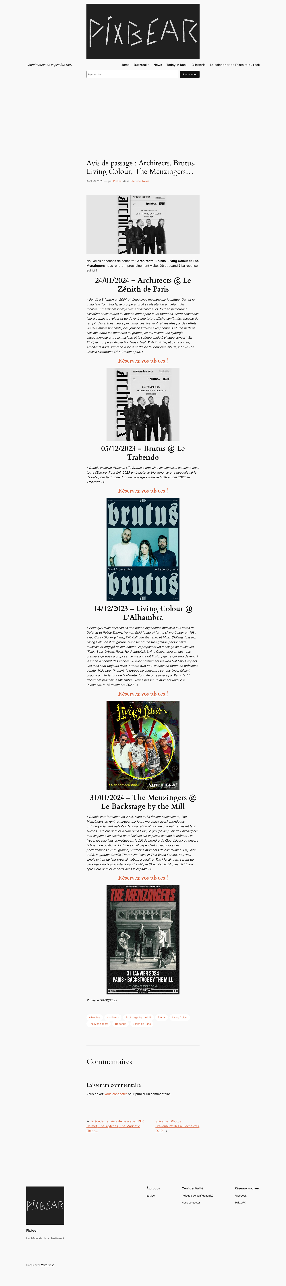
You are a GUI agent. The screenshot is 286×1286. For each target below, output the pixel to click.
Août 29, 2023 (94, 181)
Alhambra (94, 1017)
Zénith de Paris (142, 1023)
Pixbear (117, 181)
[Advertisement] (143, 111)
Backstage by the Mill (138, 1017)
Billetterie (135, 181)
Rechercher (190, 74)
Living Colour (180, 1017)
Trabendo (120, 1023)
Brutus (161, 1017)
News (145, 181)
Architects (113, 1017)
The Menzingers (98, 1023)
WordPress (47, 1264)
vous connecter (116, 1094)
